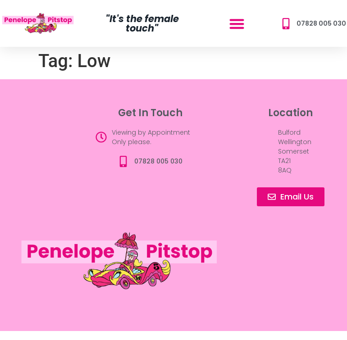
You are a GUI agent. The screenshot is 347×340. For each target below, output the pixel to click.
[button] (237, 24)
